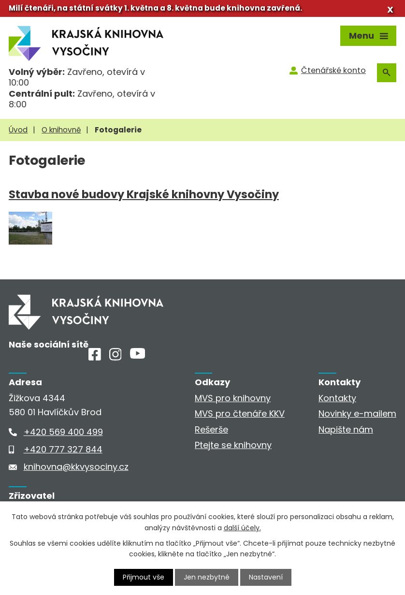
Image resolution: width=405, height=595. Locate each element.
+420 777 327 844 (63, 449)
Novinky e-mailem (357, 413)
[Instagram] (115, 357)
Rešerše (211, 429)
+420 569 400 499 (63, 432)
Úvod (18, 130)
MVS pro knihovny (233, 398)
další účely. (242, 527)
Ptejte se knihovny (233, 445)
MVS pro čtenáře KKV (240, 413)
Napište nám (345, 429)
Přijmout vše (143, 577)
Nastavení (266, 577)
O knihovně (61, 130)
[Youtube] (137, 355)
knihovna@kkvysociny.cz (76, 467)
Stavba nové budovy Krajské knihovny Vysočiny (144, 194)
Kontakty (337, 398)
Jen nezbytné (207, 577)
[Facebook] (94, 357)
